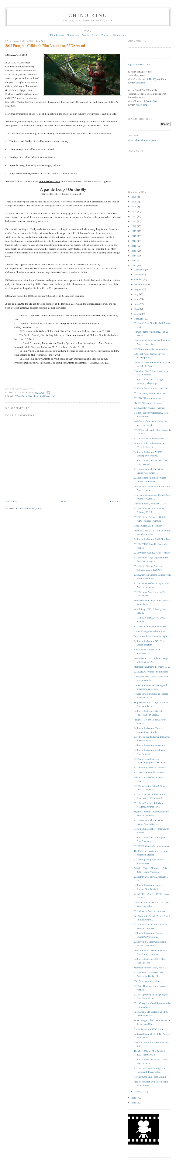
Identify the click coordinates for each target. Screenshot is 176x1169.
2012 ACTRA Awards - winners (149, 407)
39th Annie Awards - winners (148, 981)
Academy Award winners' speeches (151, 388)
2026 (134, 196)
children (31, 396)
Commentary (119, 35)
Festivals (105, 35)
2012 (134, 265)
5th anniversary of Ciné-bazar (148, 1029)
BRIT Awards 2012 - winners (148, 525)
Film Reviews (57, 35)
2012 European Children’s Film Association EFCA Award (45, 46)
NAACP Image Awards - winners (150, 631)
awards (20, 396)
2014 (134, 255)
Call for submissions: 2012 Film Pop (152, 539)
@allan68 (140, 82)
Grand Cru (151, 101)
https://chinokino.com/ (139, 64)
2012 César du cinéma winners (149, 438)
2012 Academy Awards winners (149, 393)
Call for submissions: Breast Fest (150, 745)
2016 (134, 245)
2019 (134, 231)
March (137, 313)
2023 (134, 211)
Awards (85, 35)
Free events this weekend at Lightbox (152, 636)
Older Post (115, 501)
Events (95, 35)
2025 (134, 201)
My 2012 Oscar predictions (147, 403)
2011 (134, 1097)
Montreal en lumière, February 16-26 (152, 666)
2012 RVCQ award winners (147, 398)
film (53, 396)
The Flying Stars (157, 79)
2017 (134, 240)
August (138, 289)
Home (63, 501)
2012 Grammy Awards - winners (150, 767)
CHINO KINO (88, 15)
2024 (134, 206)
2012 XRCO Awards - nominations (151, 671)
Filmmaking (73, 35)
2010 (134, 1102)
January (138, 1091)
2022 (134, 216)
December (139, 269)
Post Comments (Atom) (30, 508)
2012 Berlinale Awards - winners (150, 626)
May (137, 304)
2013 (134, 260)
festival (44, 396)
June (137, 299)
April (137, 308)
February (139, 318)
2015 (134, 250)
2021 (134, 221)
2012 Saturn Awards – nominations (151, 348)
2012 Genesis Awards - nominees (150, 911)
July (136, 294)
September (140, 284)
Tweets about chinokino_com (142, 140)
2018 (134, 236)
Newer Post (11, 501)
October (138, 279)
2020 (134, 226)
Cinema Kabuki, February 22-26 (150, 503)
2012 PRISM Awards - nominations (151, 846)
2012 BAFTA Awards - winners (149, 772)
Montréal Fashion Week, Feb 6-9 (150, 967)
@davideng (141, 104)
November (139, 274)
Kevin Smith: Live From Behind (150, 1076)
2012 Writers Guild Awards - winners (152, 552)
